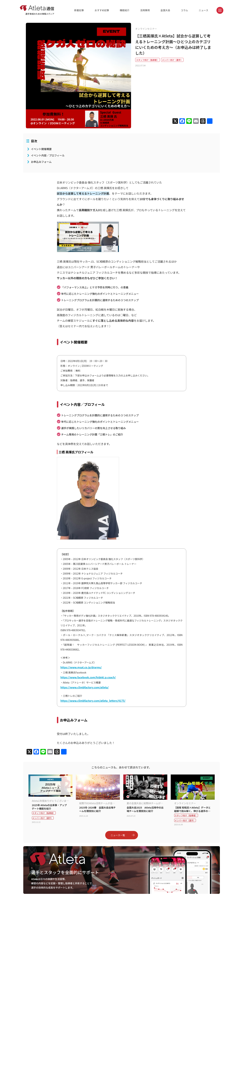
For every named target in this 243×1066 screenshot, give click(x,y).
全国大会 (165, 10)
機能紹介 (125, 10)
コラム (184, 10)
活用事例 (145, 10)
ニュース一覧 (123, 835)
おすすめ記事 (102, 10)
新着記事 (79, 10)
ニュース (203, 10)
